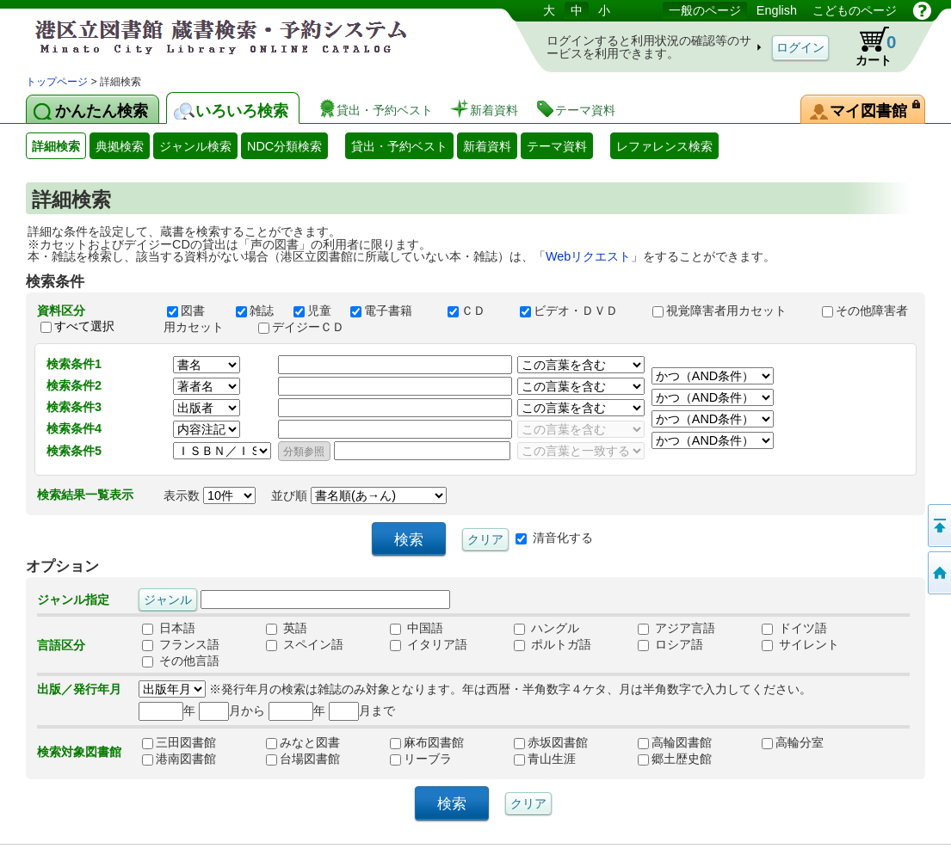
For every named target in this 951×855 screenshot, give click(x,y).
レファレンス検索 (664, 146)
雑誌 (256, 310)
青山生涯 (545, 759)
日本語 (168, 629)
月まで (362, 710)
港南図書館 (179, 759)
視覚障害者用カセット (729, 310)
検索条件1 (74, 364)
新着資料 (487, 146)
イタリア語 (428, 645)
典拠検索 (120, 146)
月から (232, 710)
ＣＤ (476, 310)
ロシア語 (670, 645)
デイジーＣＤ (309, 327)
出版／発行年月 (79, 689)
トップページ (57, 82)
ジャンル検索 (195, 146)
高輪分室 (793, 743)
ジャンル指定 (73, 599)
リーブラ (421, 759)
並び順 (359, 495)
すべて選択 (84, 326)
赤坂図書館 (551, 743)
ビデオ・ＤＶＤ (578, 310)
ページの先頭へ (938, 525)
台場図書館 (303, 759)
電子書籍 (390, 310)
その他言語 (180, 661)
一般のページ (705, 10)
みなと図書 (303, 743)
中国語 (416, 629)
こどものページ (854, 10)
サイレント (800, 645)
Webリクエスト (588, 256)
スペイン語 (304, 645)
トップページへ (938, 572)
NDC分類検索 (284, 146)
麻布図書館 (427, 743)
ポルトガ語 (552, 645)
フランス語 (180, 645)
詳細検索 (56, 146)
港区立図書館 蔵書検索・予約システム (206, 36)
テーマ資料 (557, 146)
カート (867, 46)
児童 (314, 310)
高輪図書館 (675, 743)
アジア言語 (676, 629)
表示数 (210, 495)
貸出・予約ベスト (399, 146)
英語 (286, 629)
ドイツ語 (794, 629)
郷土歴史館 (675, 759)
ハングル (546, 629)
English (776, 10)
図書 (193, 310)
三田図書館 (179, 743)
